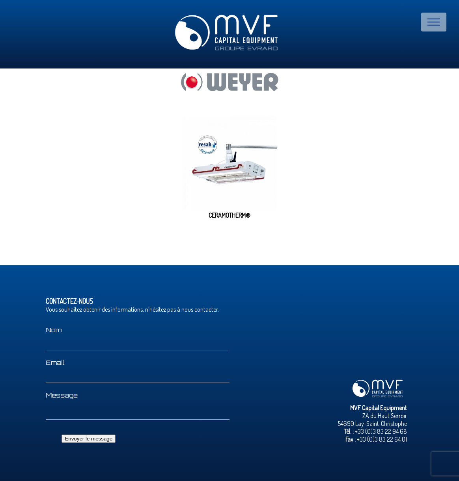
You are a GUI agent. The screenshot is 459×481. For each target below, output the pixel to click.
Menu (433, 22)
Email (55, 362)
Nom (54, 330)
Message (62, 395)
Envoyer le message (88, 439)
